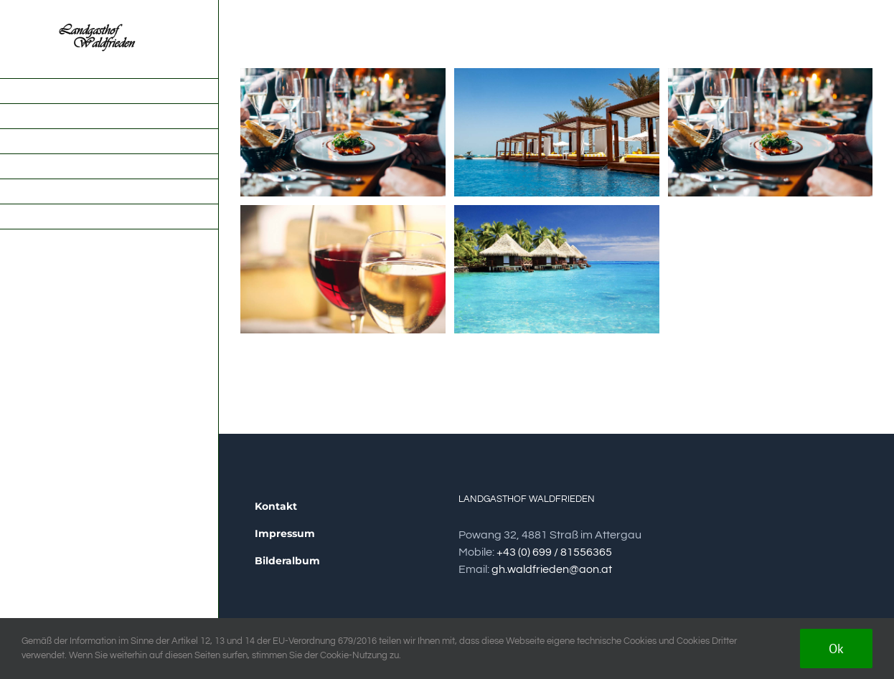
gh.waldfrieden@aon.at (551, 569)
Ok (836, 648)
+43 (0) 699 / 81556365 (554, 552)
